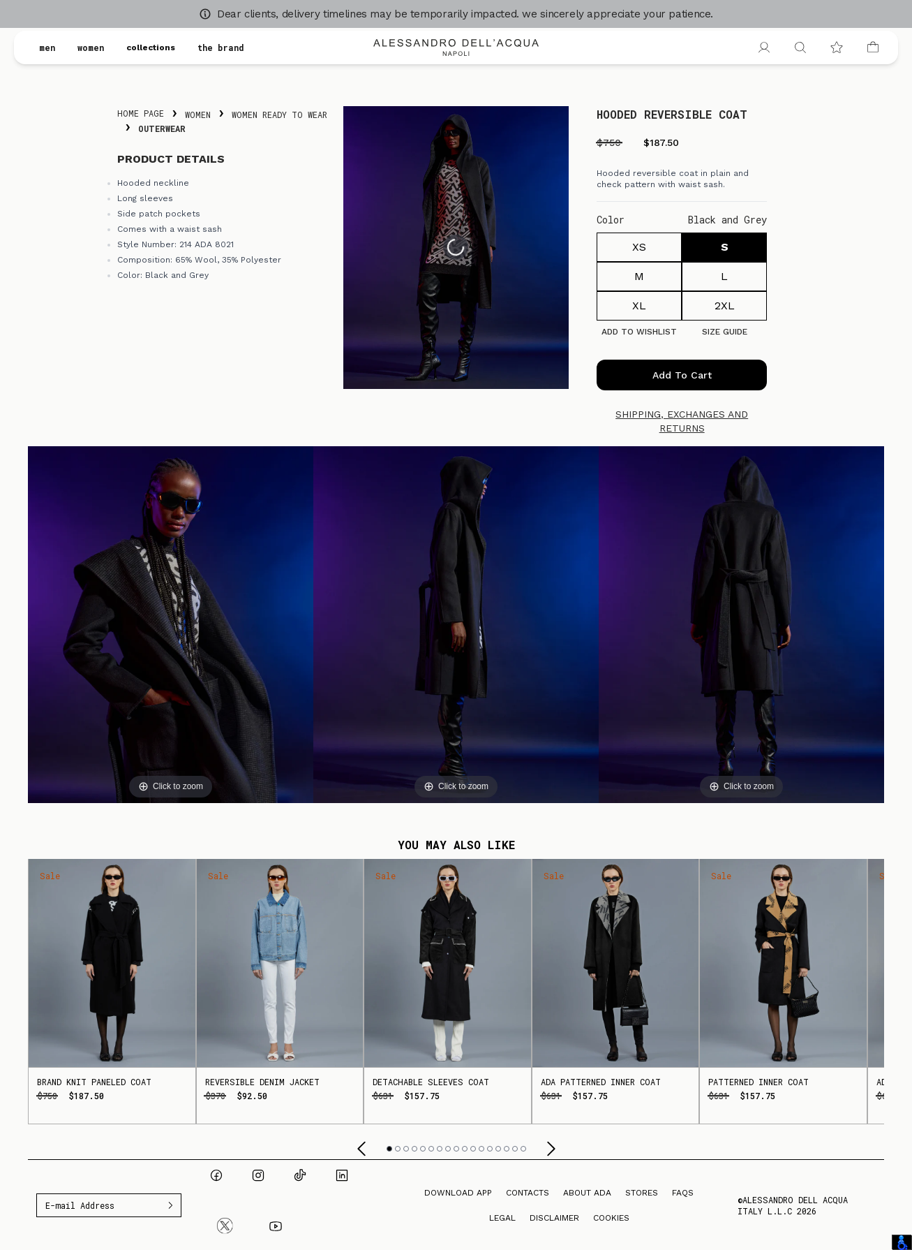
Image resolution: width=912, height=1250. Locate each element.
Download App (458, 1193)
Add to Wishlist (639, 332)
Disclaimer (554, 1218)
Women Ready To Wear (279, 114)
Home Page (140, 113)
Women (198, 114)
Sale (50, 875)
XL (639, 305)
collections (150, 47)
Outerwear (162, 128)
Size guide (724, 332)
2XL (725, 305)
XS (639, 246)
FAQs (683, 1193)
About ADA (587, 1193)
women (90, 47)
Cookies (611, 1218)
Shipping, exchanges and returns (681, 421)
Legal (502, 1218)
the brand (220, 47)
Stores (641, 1193)
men (47, 47)
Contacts (527, 1193)
